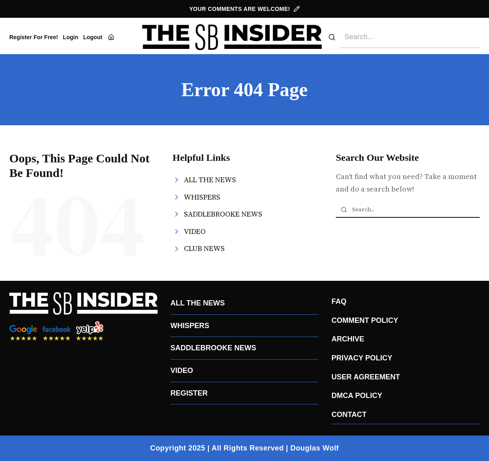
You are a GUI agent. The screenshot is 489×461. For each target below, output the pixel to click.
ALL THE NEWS (198, 303)
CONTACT (349, 414)
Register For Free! (33, 37)
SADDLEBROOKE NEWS (213, 348)
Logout (92, 37)
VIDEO (182, 370)
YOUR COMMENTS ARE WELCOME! (244, 9)
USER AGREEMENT (365, 377)
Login (70, 37)
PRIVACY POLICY (361, 358)
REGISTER (189, 393)
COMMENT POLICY (364, 320)
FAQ (338, 301)
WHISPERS (190, 326)
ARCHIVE (347, 339)
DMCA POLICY (356, 396)
